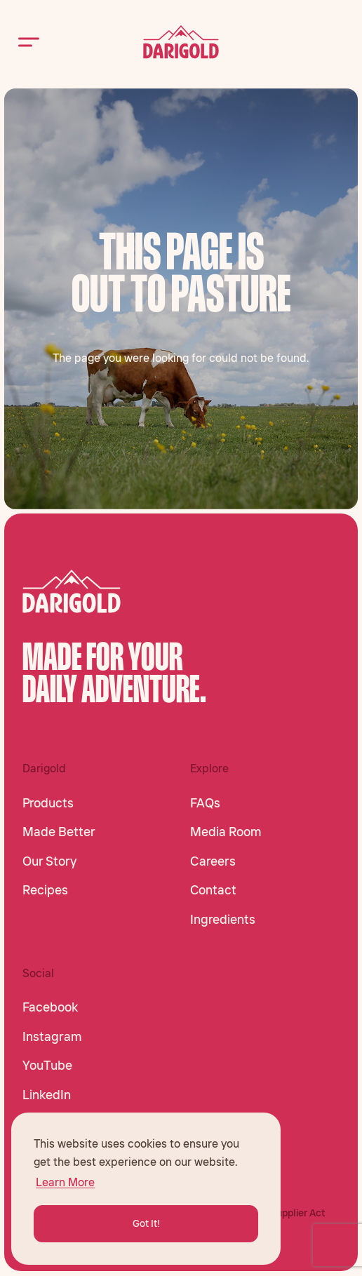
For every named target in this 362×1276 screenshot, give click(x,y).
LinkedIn (46, 1095)
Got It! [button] (146, 1223)
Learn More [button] (65, 1182)
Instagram (52, 1037)
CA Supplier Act (290, 1213)
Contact (213, 890)
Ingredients (222, 919)
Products (48, 803)
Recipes (45, 890)
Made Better (58, 832)
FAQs (205, 803)
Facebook (50, 1007)
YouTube (47, 1065)
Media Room (226, 832)
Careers (213, 861)
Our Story (49, 861)
